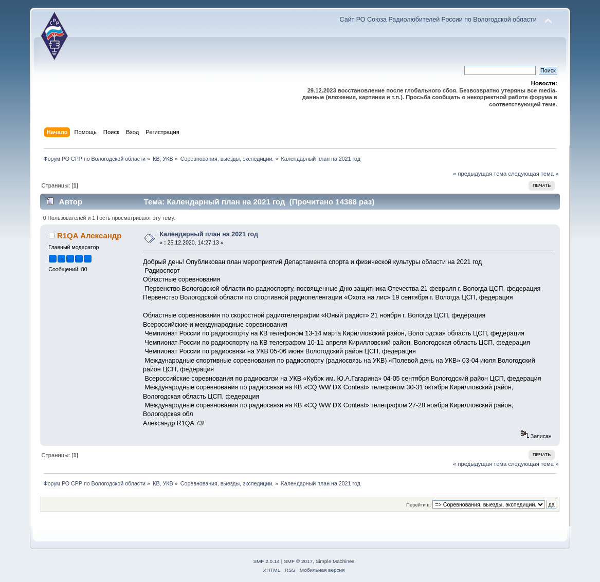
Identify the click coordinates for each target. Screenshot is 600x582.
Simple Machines (335, 561)
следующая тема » (533, 174)
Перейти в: (418, 505)
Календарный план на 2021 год (208, 234)
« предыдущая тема (479, 174)
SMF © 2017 (298, 561)
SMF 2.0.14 (266, 561)
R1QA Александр (89, 235)
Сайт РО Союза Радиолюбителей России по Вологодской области (438, 19)
